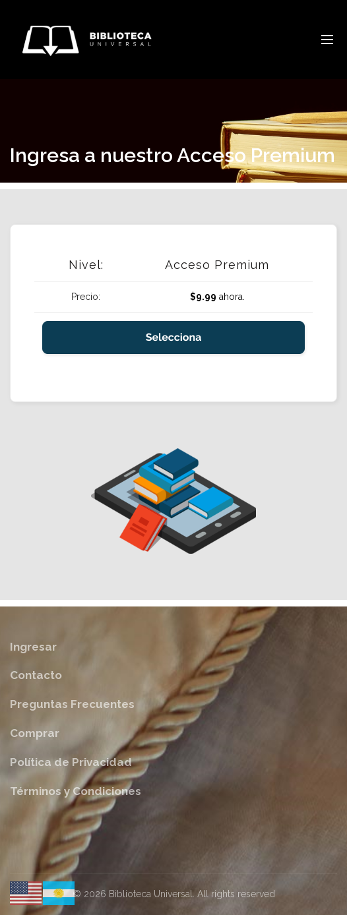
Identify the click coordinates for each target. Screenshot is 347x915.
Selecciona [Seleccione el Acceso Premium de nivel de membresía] (174, 337)
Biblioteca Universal (151, 894)
